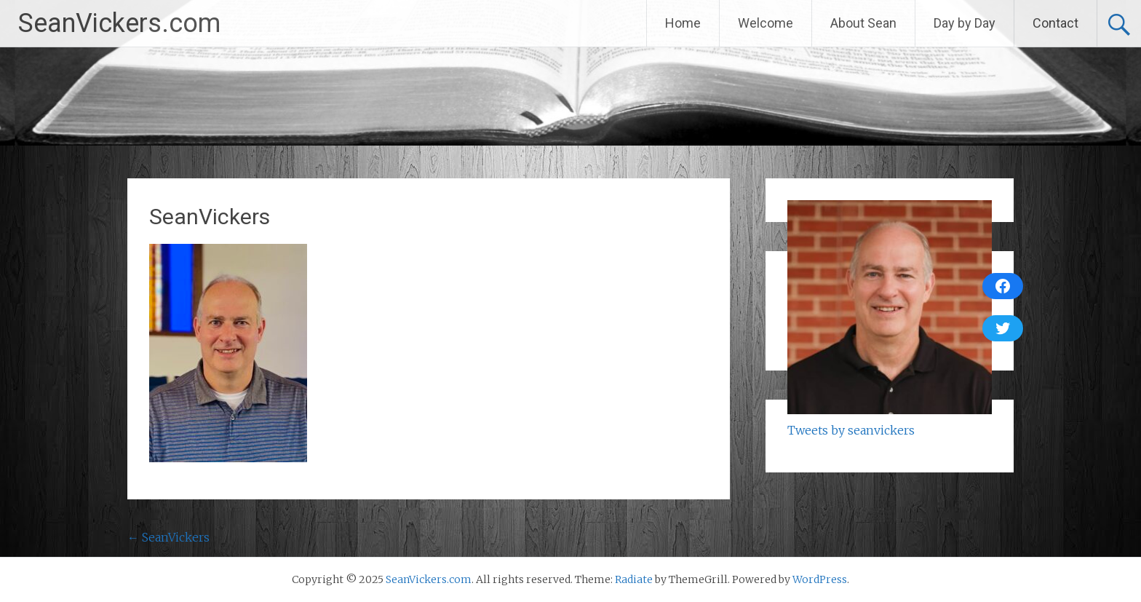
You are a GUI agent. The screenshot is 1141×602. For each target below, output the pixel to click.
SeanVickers (168, 537)
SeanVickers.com (119, 23)
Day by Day (964, 23)
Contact (1055, 23)
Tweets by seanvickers (851, 430)
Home (683, 23)
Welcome (765, 23)
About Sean (863, 23)
